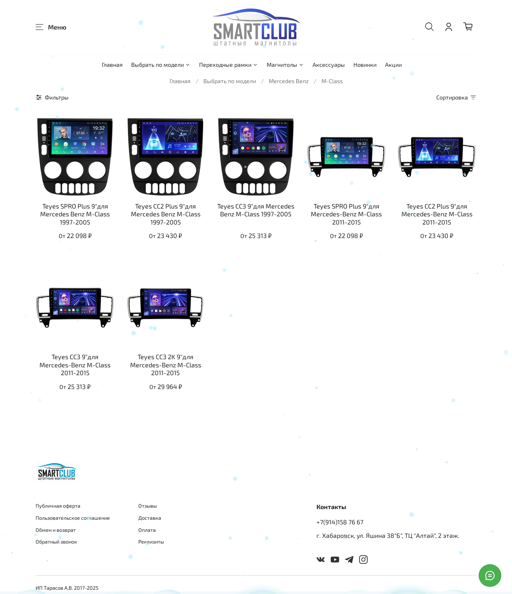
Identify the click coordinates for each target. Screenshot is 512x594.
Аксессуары (329, 64)
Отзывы (147, 506)
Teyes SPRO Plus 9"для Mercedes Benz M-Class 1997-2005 (75, 214)
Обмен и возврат (56, 530)
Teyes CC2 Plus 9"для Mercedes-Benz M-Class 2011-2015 (437, 214)
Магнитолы (285, 64)
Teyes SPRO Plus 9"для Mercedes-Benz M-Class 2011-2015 (346, 214)
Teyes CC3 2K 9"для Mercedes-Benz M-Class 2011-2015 (165, 365)
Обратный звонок (56, 542)
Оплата (147, 530)
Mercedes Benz (289, 80)
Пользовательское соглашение (73, 518)
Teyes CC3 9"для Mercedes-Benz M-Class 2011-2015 (75, 365)
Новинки (365, 64)
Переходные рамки (228, 64)
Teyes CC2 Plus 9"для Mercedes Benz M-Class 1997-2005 (166, 214)
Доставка (149, 518)
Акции (393, 64)
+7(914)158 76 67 (339, 522)
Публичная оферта (58, 506)
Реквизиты (151, 542)
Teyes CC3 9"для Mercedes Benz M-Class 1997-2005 (255, 210)
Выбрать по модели (161, 64)
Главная (112, 64)
